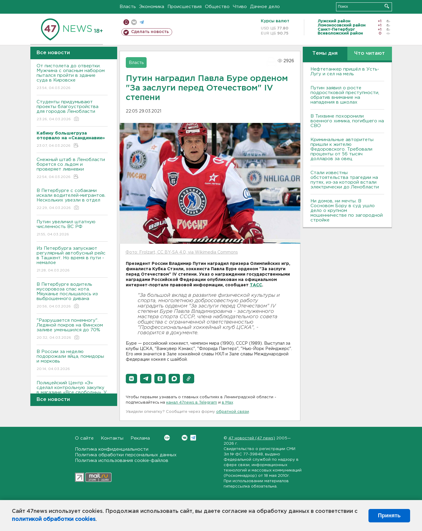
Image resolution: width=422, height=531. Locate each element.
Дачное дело (265, 7)
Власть (128, 7)
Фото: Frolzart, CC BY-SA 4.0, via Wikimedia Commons (181, 252)
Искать (387, 6)
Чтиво (240, 7)
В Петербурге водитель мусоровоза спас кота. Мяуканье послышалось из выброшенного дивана (72, 295)
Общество (217, 7)
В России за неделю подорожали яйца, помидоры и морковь (72, 360)
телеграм (142, 22)
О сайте (84, 438)
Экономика (151, 7)
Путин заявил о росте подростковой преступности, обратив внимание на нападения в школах (344, 95)
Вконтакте (167, 438)
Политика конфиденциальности (111, 449)
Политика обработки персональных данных (126, 455)
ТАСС (256, 285)
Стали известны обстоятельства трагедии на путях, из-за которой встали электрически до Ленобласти (344, 180)
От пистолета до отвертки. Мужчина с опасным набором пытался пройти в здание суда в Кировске (72, 77)
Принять (389, 515)
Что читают (369, 53)
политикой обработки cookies (53, 519)
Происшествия (184, 7)
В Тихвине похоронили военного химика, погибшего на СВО (347, 121)
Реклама (140, 438)
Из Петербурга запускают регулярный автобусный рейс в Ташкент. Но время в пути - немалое (72, 259)
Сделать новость (150, 32)
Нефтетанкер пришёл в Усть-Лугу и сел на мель (344, 71)
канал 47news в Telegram (191, 402)
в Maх (227, 402)
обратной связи (232, 411)
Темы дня (325, 53)
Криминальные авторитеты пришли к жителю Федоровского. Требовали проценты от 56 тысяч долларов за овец (342, 149)
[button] (131, 378)
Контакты (112, 438)
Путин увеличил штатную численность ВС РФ (72, 228)
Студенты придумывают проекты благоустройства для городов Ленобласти (72, 111)
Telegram (193, 438)
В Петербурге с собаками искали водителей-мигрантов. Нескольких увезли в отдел (72, 199)
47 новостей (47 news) (251, 438)
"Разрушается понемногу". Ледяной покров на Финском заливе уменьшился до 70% (72, 329)
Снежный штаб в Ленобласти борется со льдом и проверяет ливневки (72, 168)
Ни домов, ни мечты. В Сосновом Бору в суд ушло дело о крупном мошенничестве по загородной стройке (346, 210)
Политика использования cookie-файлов (121, 461)
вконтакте (134, 22)
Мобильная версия (126, 22)
